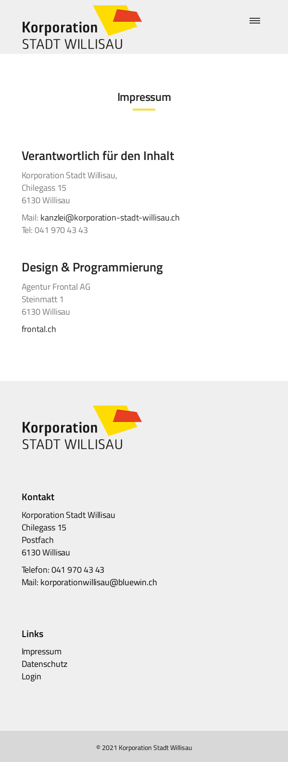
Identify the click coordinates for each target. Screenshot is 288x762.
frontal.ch (39, 328)
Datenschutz (44, 663)
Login (32, 676)
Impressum (42, 651)
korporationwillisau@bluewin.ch (98, 582)
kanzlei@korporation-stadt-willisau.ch (110, 217)
